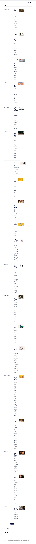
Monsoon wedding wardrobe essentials (16, 476)
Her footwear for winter (15, 326)
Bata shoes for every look (15, 84)
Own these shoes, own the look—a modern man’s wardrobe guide (15, 13)
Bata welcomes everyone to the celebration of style (16, 241)
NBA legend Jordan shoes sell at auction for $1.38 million (15, 204)
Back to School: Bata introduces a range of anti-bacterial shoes (16, 110)
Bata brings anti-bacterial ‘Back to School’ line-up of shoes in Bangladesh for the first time (16, 268)
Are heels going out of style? (15, 180)
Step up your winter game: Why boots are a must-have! (15, 135)
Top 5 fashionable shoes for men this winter (16, 348)
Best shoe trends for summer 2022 (15, 421)
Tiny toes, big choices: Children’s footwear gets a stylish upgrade (16, 62)
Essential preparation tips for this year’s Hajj (16, 508)
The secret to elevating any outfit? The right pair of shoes (15, 37)
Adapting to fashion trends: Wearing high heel (15, 378)
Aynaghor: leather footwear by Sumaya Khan (16, 454)
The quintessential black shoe (16, 163)
